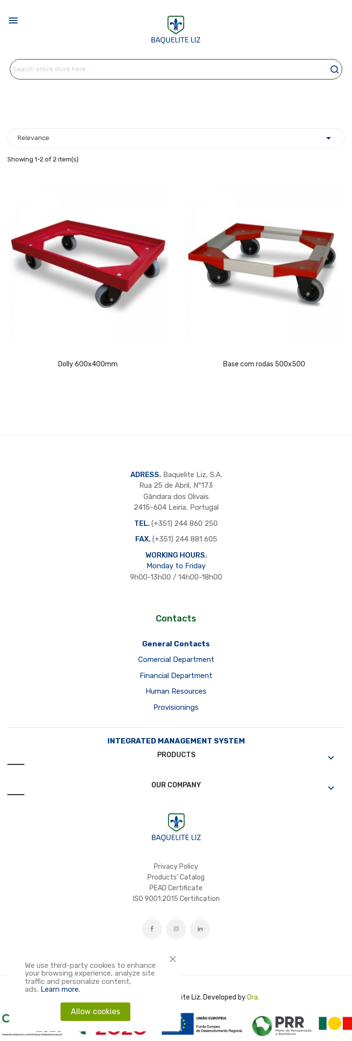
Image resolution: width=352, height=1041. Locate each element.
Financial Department (176, 675)
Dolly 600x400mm (88, 364)
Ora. (253, 997)
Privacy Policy (176, 866)
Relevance (176, 138)
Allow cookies (95, 1011)
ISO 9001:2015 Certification (176, 899)
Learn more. (60, 989)
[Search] (176, 69)
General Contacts (176, 644)
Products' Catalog (176, 877)
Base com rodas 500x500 (264, 364)
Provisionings (176, 707)
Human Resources (176, 691)
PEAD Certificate (176, 888)
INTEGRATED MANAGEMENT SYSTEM (176, 741)
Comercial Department (176, 659)
